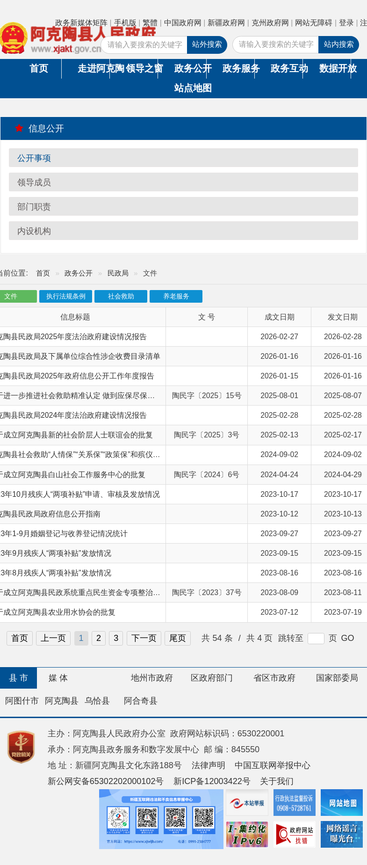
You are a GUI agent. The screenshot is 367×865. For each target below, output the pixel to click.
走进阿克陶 (93, 68)
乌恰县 (97, 700)
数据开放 (335, 68)
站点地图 (190, 88)
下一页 (144, 638)
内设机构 (34, 231)
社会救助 (121, 296)
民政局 (118, 273)
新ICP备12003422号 (212, 781)
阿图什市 (22, 700)
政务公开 (190, 68)
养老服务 (176, 296)
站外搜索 (207, 44)
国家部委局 (337, 678)
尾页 (177, 638)
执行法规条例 (66, 296)
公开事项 (34, 158)
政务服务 (238, 68)
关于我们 (277, 781)
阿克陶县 (62, 700)
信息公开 (39, 128)
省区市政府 (274, 678)
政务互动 (286, 68)
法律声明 (208, 765)
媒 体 (58, 678)
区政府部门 (212, 678)
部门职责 (34, 206)
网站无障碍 (313, 23)
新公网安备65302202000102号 (106, 781)
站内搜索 (339, 44)
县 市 (18, 678)
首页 (38, 68)
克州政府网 (270, 23)
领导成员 (34, 182)
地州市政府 (152, 678)
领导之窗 (142, 68)
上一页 (53, 638)
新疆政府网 (226, 23)
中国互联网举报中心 (272, 765)
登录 (346, 23)
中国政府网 (182, 23)
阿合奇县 (141, 700)
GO (347, 638)
